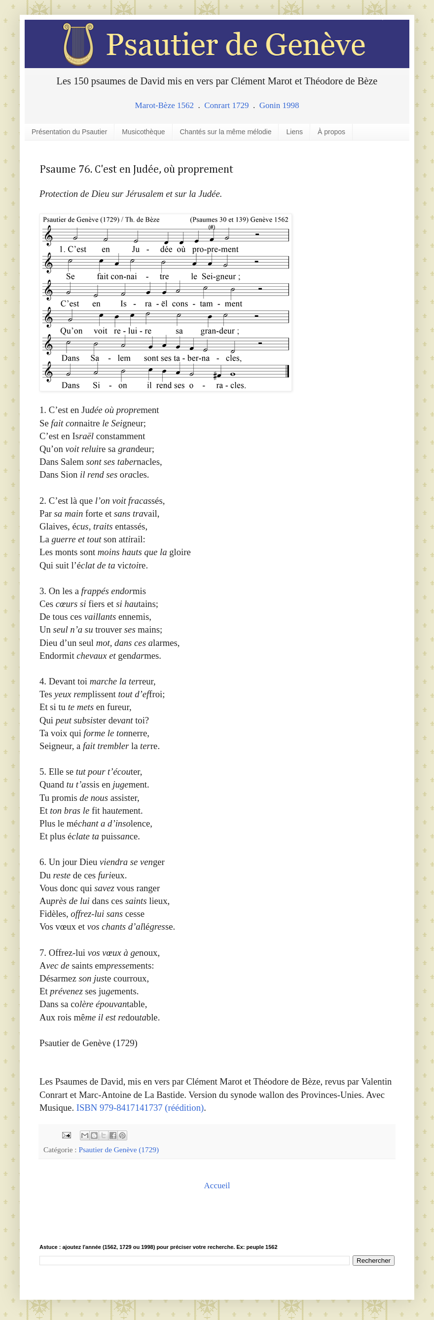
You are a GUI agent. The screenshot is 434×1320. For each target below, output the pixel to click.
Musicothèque (143, 132)
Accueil (217, 1185)
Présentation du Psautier (69, 132)
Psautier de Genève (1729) (118, 1149)
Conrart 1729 (226, 105)
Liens (294, 132)
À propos (331, 132)
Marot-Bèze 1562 (164, 105)
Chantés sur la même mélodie (226, 132)
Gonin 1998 (279, 105)
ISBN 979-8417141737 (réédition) (140, 1107)
